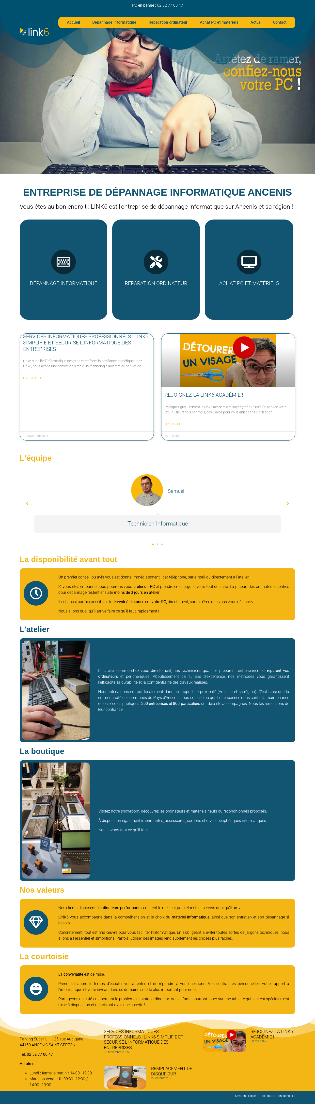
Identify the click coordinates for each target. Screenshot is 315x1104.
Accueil (73, 22)
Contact (279, 22)
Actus (256, 22)
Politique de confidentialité (278, 1096)
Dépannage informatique (114, 22)
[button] (27, 503)
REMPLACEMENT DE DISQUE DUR (171, 1071)
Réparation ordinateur (168, 22)
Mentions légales (246, 1096)
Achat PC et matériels (219, 22)
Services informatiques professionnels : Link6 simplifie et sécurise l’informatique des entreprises (85, 343)
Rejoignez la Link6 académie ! (204, 395)
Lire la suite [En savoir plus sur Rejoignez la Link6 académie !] (174, 424)
